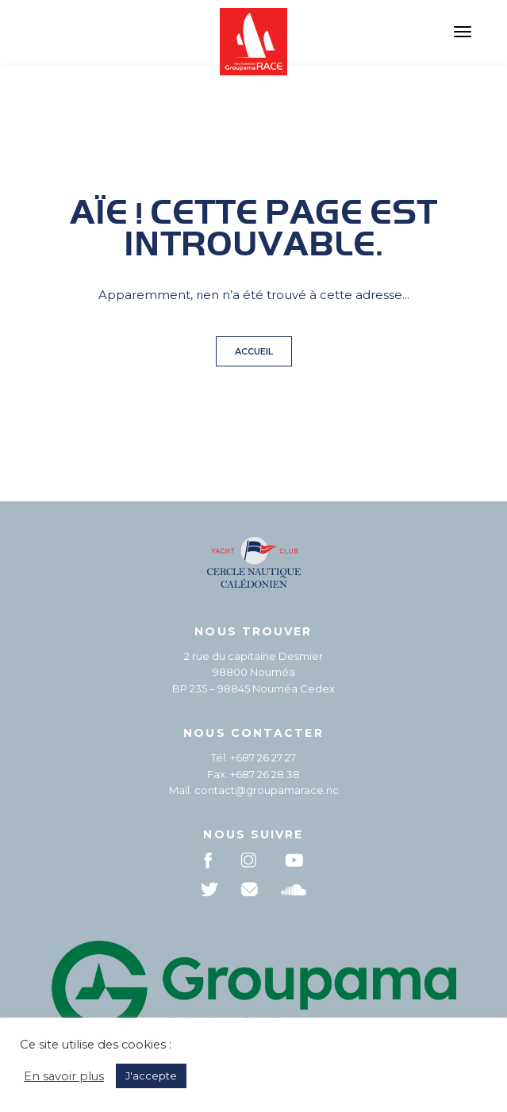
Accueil (254, 351)
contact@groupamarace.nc (266, 790)
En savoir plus (64, 1076)
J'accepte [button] (151, 1075)
